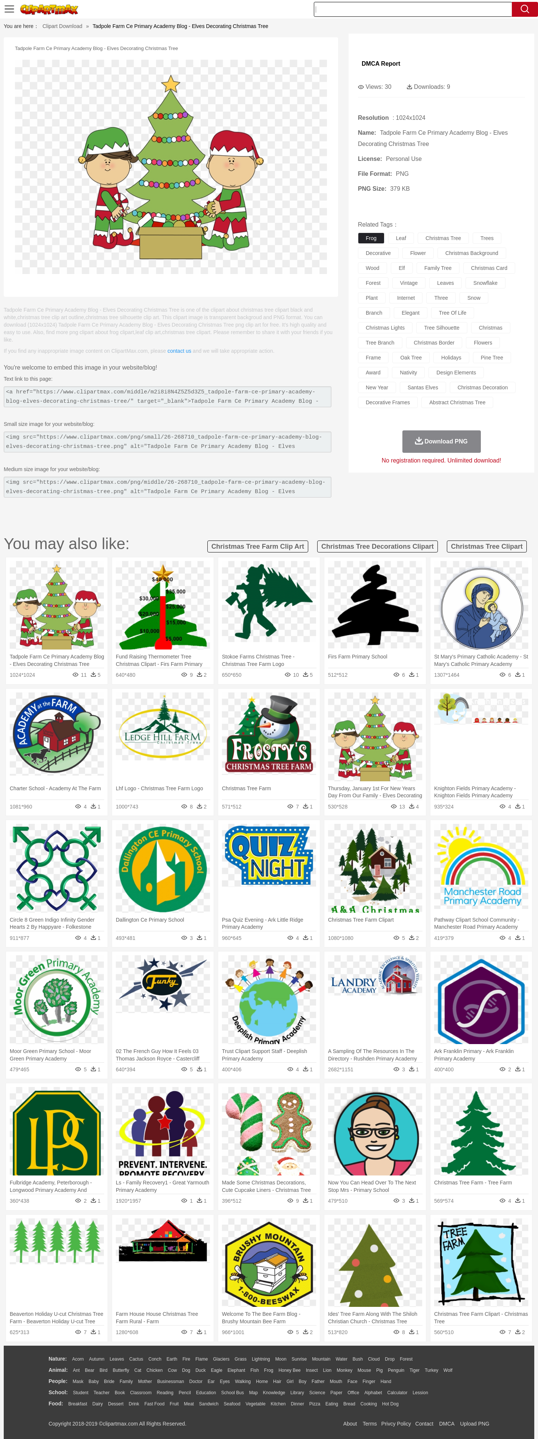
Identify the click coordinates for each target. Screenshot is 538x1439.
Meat (189, 1404)
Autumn (96, 1359)
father (318, 1381)
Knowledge (274, 1392)
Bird (103, 1370)
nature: (58, 1359)
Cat (138, 1370)
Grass (241, 1359)
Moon (281, 1359)
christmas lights (385, 328)
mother (145, 1381)
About (350, 1424)
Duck (200, 1370)
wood (372, 268)
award (373, 373)
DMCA (446, 1424)
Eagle (216, 1370)
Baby (94, 1381)
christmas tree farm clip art (257, 546)
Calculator (397, 1392)
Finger (368, 1381)
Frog (268, 1370)
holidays (451, 358)
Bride (109, 1381)
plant (372, 298)
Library (297, 1392)
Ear (211, 1381)
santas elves (423, 387)
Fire (186, 1359)
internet (406, 298)
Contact (424, 1424)
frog (371, 238)
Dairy (97, 1404)
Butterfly (121, 1370)
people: (58, 1381)
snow (473, 298)
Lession (420, 1392)
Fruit (174, 1404)
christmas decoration (483, 387)
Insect (312, 1370)
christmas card (489, 268)
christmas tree (443, 238)
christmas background (471, 253)
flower (418, 253)
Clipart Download (63, 26)
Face (352, 1381)
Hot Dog (390, 1404)
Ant (76, 1370)
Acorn (78, 1359)
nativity (408, 373)
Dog (186, 1370)
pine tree (492, 358)
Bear (89, 1370)
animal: (58, 1370)
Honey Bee (289, 1370)
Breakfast (77, 1404)
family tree (438, 268)
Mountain (321, 1359)
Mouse (364, 1370)
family (126, 1381)
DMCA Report (381, 63)
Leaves (116, 1359)
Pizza (314, 1404)
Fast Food (154, 1404)
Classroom (140, 1392)
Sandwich (209, 1404)
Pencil (185, 1392)
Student (80, 1392)
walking (243, 1381)
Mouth (336, 1381)
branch (374, 313)
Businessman (170, 1381)
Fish (254, 1370)
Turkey (431, 1370)
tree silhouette (441, 328)
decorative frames (388, 402)
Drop (390, 1359)
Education (206, 1392)
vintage (409, 283)
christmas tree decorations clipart (377, 546)
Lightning (261, 1359)
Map (253, 1392)
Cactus (136, 1359)
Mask (77, 1381)
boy (303, 1381)
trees (487, 238)
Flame (201, 1359)
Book (120, 1392)
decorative (378, 253)
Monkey (344, 1370)
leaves (445, 283)
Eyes (225, 1381)
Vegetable (255, 1404)
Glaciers (221, 1359)
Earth (172, 1359)
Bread (349, 1404)
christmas (491, 328)
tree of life (452, 313)
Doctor (195, 1381)
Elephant (236, 1370)
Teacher (102, 1392)
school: (58, 1392)
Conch (154, 1359)
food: (56, 1404)
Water (341, 1359)
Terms (370, 1424)
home (262, 1381)
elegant (410, 313)
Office (353, 1392)
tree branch (380, 343)
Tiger (414, 1370)
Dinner (297, 1404)
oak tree (411, 358)
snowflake (485, 283)
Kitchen (278, 1404)
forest (373, 283)
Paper (336, 1392)
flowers (483, 343)
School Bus (232, 1392)
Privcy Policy (396, 1424)
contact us (179, 351)
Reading (165, 1392)
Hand (385, 1381)
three (441, 298)
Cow (172, 1370)
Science (317, 1392)
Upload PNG (474, 1424)
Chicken (154, 1370)
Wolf (447, 1370)
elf (402, 268)
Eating (331, 1404)
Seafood (232, 1404)
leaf (401, 238)
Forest (406, 1359)
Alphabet (373, 1392)
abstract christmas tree (457, 402)
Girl (290, 1381)
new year (377, 387)
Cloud (374, 1359)
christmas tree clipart (487, 546)
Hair (277, 1381)
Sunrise (299, 1359)
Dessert (115, 1404)
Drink (134, 1404)
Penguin (396, 1370)
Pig (379, 1370)
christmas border (434, 343)
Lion (327, 1370)
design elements (456, 373)
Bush (358, 1359)
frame (373, 358)
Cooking (369, 1404)
